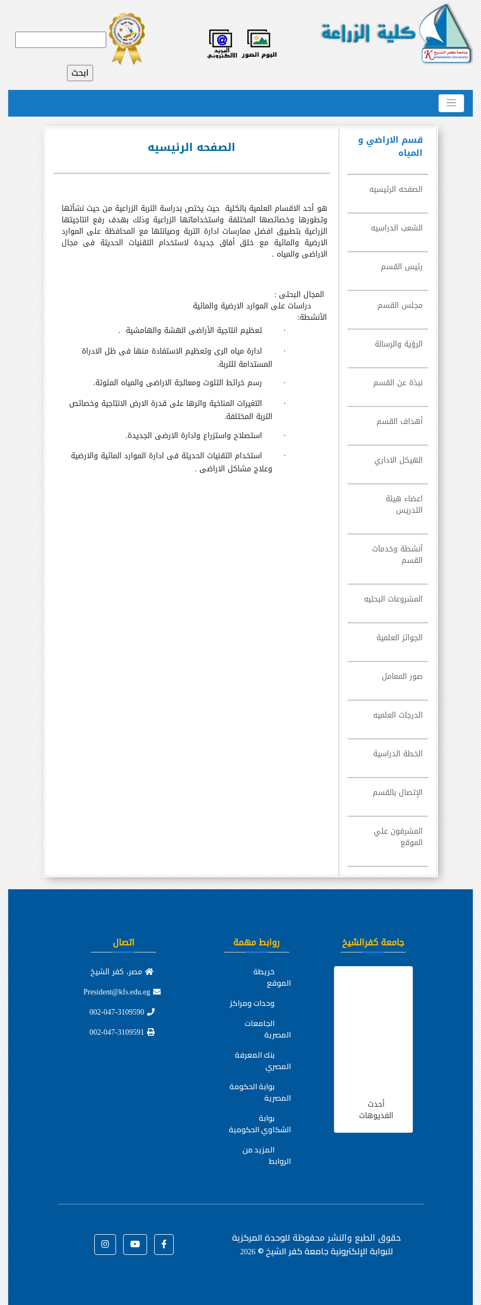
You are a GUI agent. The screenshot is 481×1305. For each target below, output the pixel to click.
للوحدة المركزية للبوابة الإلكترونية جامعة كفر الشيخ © (312, 1244)
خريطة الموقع (272, 977)
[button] (164, 1244)
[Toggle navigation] (451, 103)
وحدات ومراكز (252, 1003)
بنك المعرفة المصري (263, 1060)
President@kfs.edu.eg (122, 992)
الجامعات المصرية (268, 1029)
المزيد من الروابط (266, 1155)
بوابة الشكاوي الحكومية (260, 1124)
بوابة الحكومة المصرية (260, 1092)
